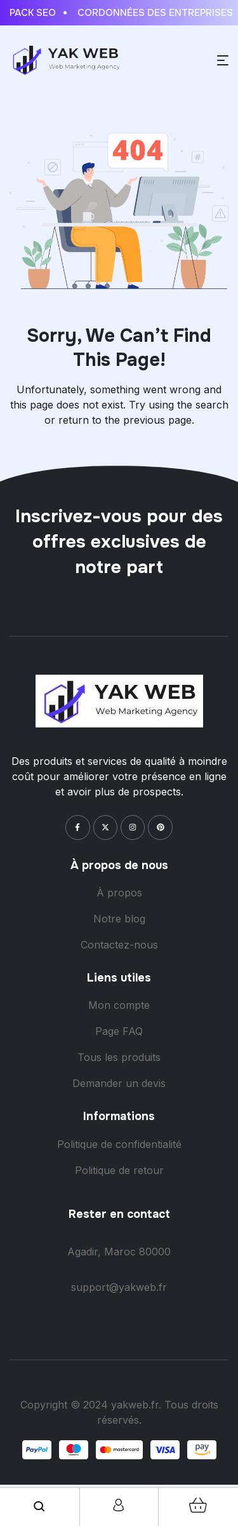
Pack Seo (35, 12)
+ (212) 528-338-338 (119, 1314)
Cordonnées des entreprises (157, 12)
